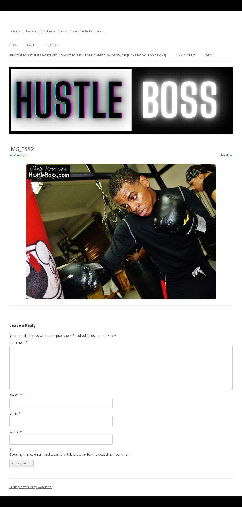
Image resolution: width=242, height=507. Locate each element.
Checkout (52, 45)
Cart (30, 45)
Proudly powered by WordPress (30, 487)
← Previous (18, 155)
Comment (18, 342)
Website (15, 431)
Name (15, 395)
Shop (209, 55)
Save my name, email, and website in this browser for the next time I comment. (70, 454)
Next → (227, 155)
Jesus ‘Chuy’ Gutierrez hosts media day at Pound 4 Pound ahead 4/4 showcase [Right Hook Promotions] (87, 55)
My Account (185, 55)
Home (13, 45)
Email (15, 413)
